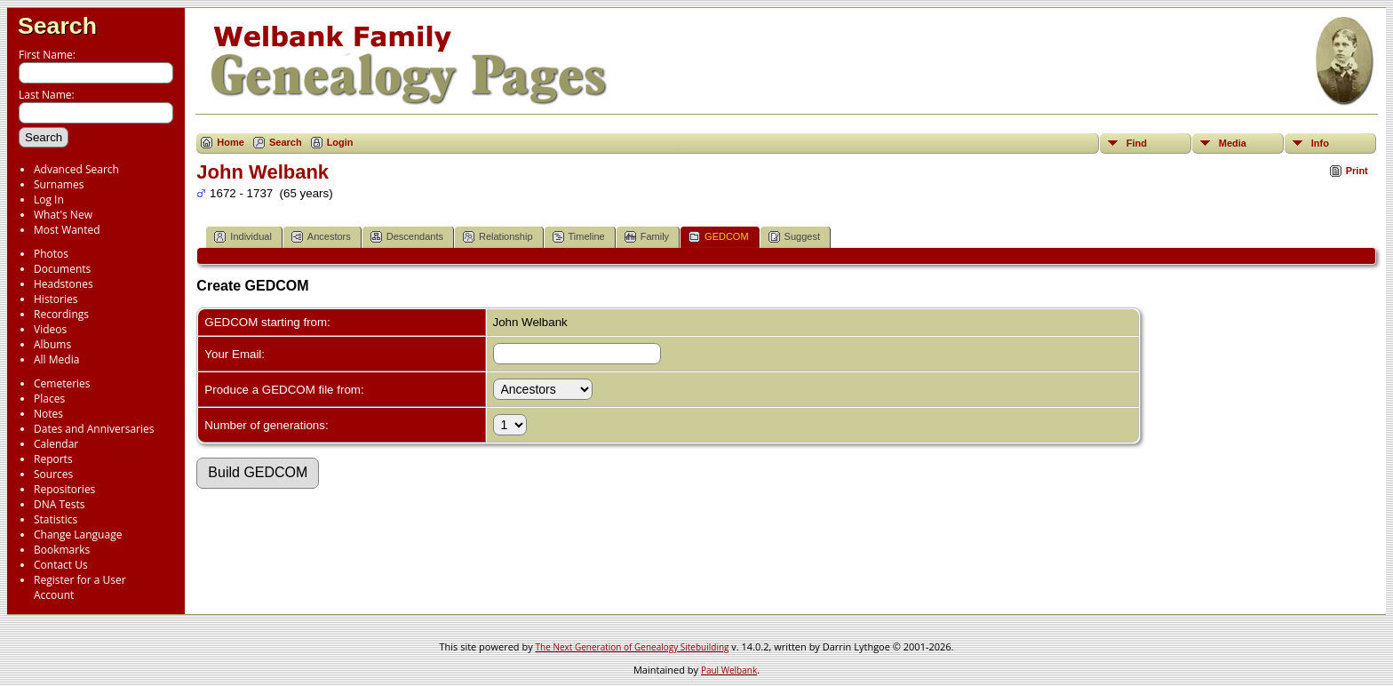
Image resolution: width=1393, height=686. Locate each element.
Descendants (406, 236)
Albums (52, 344)
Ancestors (321, 236)
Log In (49, 199)
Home (230, 142)
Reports (53, 459)
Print (1357, 170)
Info (1320, 143)
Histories (55, 299)
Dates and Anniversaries (94, 428)
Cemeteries (62, 383)
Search (57, 25)
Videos (50, 329)
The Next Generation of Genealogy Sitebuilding (632, 647)
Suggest (794, 236)
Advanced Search (76, 169)
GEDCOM (719, 236)
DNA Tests (59, 504)
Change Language (78, 534)
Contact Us (61, 564)
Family (647, 236)
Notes (48, 413)
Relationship (498, 236)
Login (340, 142)
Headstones (63, 283)
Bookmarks (62, 549)
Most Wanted (67, 229)
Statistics (55, 519)
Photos (51, 253)
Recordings (61, 314)
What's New (63, 214)
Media (1232, 143)
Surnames (59, 184)
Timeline (579, 236)
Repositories (64, 489)
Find (1136, 143)
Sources (53, 474)
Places (49, 398)
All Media (56, 359)
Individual (242, 236)
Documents (62, 268)
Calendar (56, 443)
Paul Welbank (729, 670)
